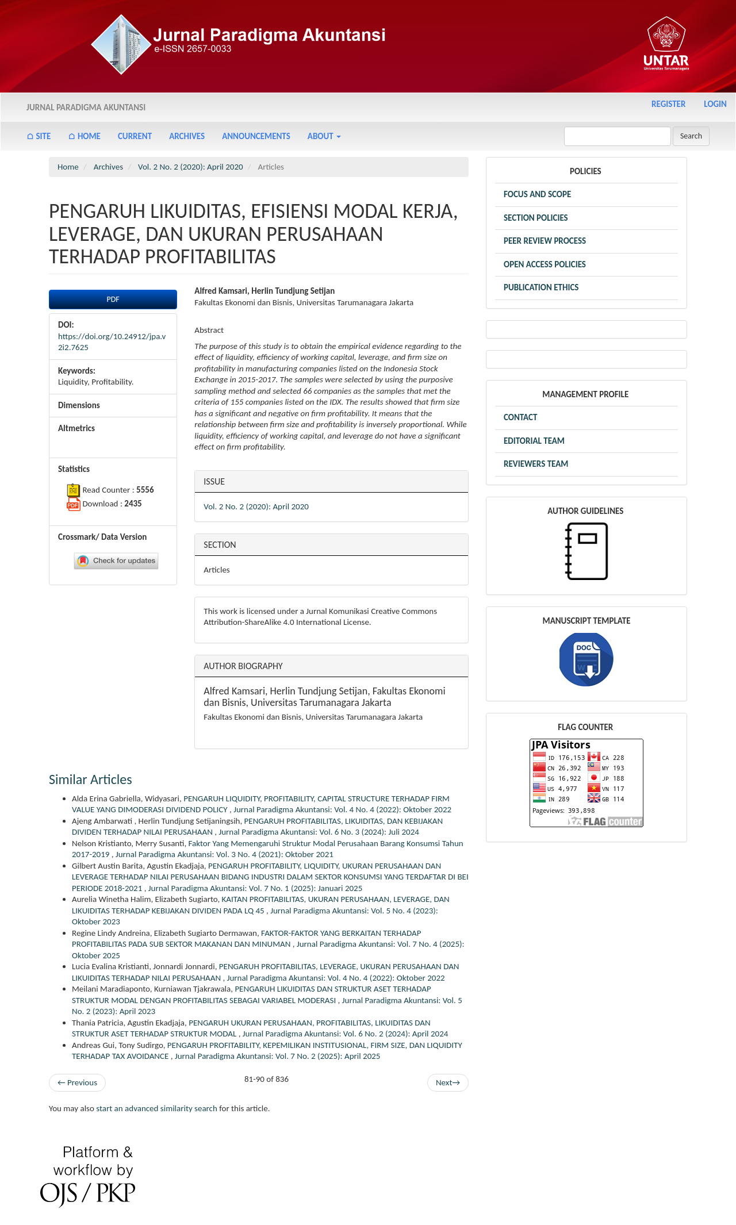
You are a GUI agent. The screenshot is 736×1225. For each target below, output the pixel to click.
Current (135, 136)
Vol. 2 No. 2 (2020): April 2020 (190, 167)
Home (68, 167)
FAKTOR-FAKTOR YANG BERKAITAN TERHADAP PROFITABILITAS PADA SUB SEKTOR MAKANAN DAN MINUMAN (246, 939)
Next (448, 1083)
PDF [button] (113, 299)
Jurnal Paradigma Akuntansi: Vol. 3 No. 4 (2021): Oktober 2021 (225, 854)
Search (691, 136)
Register (668, 104)
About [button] (324, 136)
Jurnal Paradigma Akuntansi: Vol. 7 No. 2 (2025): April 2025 (278, 1056)
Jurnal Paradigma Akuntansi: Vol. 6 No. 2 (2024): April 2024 (345, 1033)
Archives (187, 136)
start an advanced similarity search (156, 1108)
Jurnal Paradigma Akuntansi (85, 107)
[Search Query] (617, 136)
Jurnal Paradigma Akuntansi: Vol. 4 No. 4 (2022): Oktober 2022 (342, 809)
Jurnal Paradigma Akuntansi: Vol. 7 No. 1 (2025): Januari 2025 (255, 888)
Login (715, 104)
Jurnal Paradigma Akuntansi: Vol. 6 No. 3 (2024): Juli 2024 (318, 832)
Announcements (256, 136)
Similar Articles (90, 779)
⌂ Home (84, 136)
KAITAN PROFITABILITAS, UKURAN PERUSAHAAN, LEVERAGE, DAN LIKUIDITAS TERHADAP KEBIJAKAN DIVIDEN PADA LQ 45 (261, 905)
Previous (77, 1082)
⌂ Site (38, 136)
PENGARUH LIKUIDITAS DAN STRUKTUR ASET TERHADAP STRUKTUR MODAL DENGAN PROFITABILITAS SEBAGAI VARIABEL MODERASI (251, 994)
